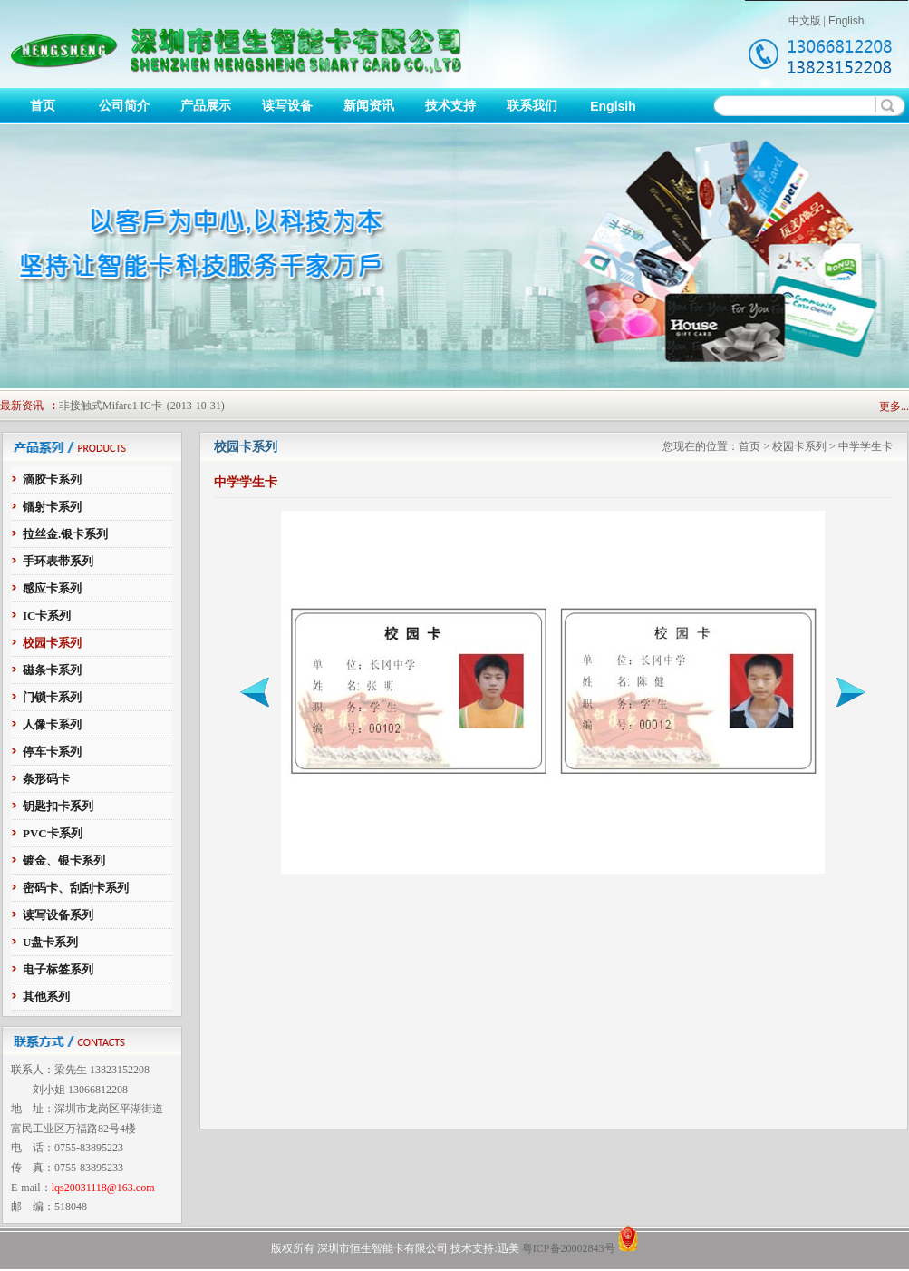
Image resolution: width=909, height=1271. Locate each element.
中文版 (804, 21)
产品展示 (205, 105)
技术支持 (450, 105)
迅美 (508, 1248)
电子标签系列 (58, 969)
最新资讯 (22, 405)
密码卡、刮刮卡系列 (76, 888)
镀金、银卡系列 (64, 860)
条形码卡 (46, 779)
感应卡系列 (52, 588)
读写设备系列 (58, 915)
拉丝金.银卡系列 (65, 534)
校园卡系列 (52, 643)
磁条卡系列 (52, 670)
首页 (42, 105)
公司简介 (124, 105)
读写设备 (287, 105)
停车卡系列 (52, 751)
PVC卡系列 (52, 833)
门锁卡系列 (52, 697)
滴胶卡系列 (52, 479)
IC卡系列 (47, 615)
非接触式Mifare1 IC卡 (110, 405)
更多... (894, 406)
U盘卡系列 (50, 942)
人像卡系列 (52, 724)
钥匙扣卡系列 (58, 806)
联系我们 (532, 105)
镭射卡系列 (52, 506)
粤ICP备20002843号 (568, 1248)
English (846, 21)
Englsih (613, 106)
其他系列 (46, 996)
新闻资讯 (368, 105)
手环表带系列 (58, 561)
